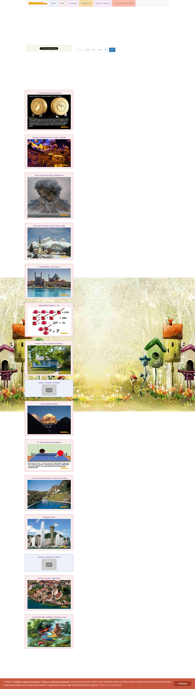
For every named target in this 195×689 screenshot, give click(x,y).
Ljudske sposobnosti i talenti (49, 557)
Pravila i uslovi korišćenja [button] (110, 685)
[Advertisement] (97, 26)
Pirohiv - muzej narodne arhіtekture (49, 344)
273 (87, 50)
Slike (62, 3)
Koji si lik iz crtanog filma (124, 3)
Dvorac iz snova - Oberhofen (49, 578)
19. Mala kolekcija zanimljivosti (49, 93)
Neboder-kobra (49, 517)
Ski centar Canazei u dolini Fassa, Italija (49, 226)
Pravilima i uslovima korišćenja (26, 682)
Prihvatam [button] (182, 684)
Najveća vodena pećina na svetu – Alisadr (49, 137)
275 (99, 50)
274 (93, 50)
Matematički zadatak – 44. (49, 305)
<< (78, 50)
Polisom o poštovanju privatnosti (55, 682)
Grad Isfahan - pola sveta (49, 267)
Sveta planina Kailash (49, 404)
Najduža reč (86, 3)
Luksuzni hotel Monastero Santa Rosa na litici (49, 478)
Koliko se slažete (102, 3)
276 (106, 50)
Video (53, 3)
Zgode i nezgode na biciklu (49, 383)
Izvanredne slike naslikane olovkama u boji (49, 617)
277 (112, 50)
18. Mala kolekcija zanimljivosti (49, 442)
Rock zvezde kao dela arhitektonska (49, 175)
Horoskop (73, 3)
